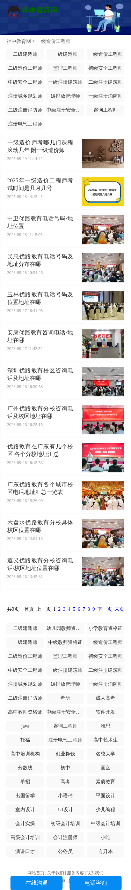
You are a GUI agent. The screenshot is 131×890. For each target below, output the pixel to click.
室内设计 (25, 809)
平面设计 (105, 795)
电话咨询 (96, 883)
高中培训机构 (25, 753)
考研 (65, 698)
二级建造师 (25, 54)
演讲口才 (25, 851)
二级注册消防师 (25, 110)
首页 (29, 609)
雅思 (105, 726)
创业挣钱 (65, 753)
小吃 (105, 837)
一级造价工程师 (53, 41)
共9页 (13, 609)
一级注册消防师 (105, 96)
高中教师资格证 (25, 712)
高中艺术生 (105, 740)
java (25, 726)
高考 (65, 781)
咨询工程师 (105, 110)
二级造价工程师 (25, 68)
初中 (65, 767)
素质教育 (105, 781)
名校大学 (105, 753)
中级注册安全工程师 (68, 110)
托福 (25, 740)
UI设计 (65, 809)
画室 (105, 767)
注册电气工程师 (25, 124)
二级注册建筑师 (105, 82)
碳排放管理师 (65, 96)
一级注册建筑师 (65, 82)
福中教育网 (19, 41)
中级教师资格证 (65, 642)
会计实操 (25, 823)
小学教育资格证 (105, 628)
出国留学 (25, 795)
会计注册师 (65, 837)
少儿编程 (105, 809)
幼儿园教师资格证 (66, 628)
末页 (119, 609)
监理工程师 (65, 68)
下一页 (104, 609)
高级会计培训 (25, 837)
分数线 (25, 767)
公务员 (65, 851)
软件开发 (105, 712)
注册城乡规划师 (25, 96)
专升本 (105, 851)
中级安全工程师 (25, 82)
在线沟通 (37, 883)
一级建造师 (65, 54)
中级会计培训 (105, 823)
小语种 (65, 795)
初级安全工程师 (105, 68)
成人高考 (105, 698)
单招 (25, 781)
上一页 (43, 609)
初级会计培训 (65, 823)
